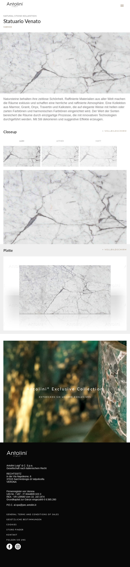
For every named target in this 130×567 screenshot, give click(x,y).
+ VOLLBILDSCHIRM (114, 130)
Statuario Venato (22, 21)
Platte (8, 250)
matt (98, 140)
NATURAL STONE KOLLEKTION (20, 15)
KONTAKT (11, 534)
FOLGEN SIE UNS (16, 539)
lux (21, 140)
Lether (60, 140)
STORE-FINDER (15, 529)
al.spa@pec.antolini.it (25, 505)
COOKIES (11, 524)
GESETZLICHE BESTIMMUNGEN (24, 519)
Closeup (10, 131)
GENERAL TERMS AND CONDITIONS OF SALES (32, 514)
